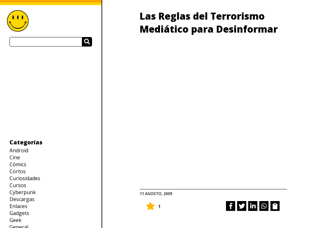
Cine (15, 157)
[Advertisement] (51, 92)
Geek (16, 220)
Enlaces (18, 206)
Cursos (18, 185)
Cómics (18, 164)
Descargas (22, 199)
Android (19, 150)
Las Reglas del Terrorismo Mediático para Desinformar (209, 22)
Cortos (18, 171)
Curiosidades (25, 178)
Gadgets (19, 213)
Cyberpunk (23, 192)
